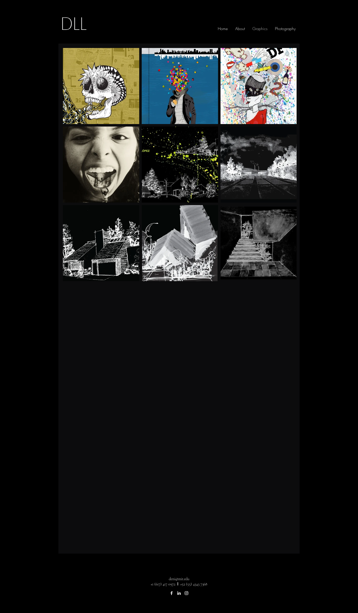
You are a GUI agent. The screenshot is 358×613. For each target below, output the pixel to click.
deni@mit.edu (179, 578)
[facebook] (171, 593)
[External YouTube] (179, 351)
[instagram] (186, 593)
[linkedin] (179, 593)
